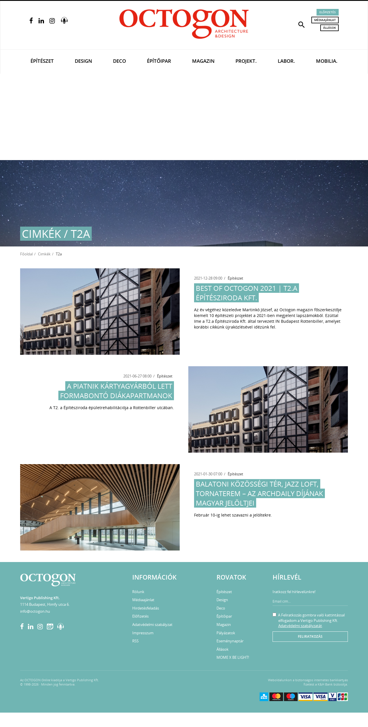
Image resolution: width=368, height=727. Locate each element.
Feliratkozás (310, 636)
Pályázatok (225, 632)
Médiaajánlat (325, 20)
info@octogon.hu (35, 611)
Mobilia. (327, 61)
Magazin (203, 61)
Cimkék (44, 254)
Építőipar (159, 61)
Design (83, 61)
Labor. (286, 61)
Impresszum (143, 632)
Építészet (42, 61)
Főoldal (26, 254)
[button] (301, 24)
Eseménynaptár (230, 641)
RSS (135, 641)
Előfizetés (327, 12)
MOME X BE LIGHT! (232, 657)
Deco (119, 61)
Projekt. (246, 61)
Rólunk (138, 591)
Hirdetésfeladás (145, 608)
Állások (329, 28)
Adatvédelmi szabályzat (152, 624)
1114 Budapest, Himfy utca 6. (45, 604)
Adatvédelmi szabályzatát (300, 625)
